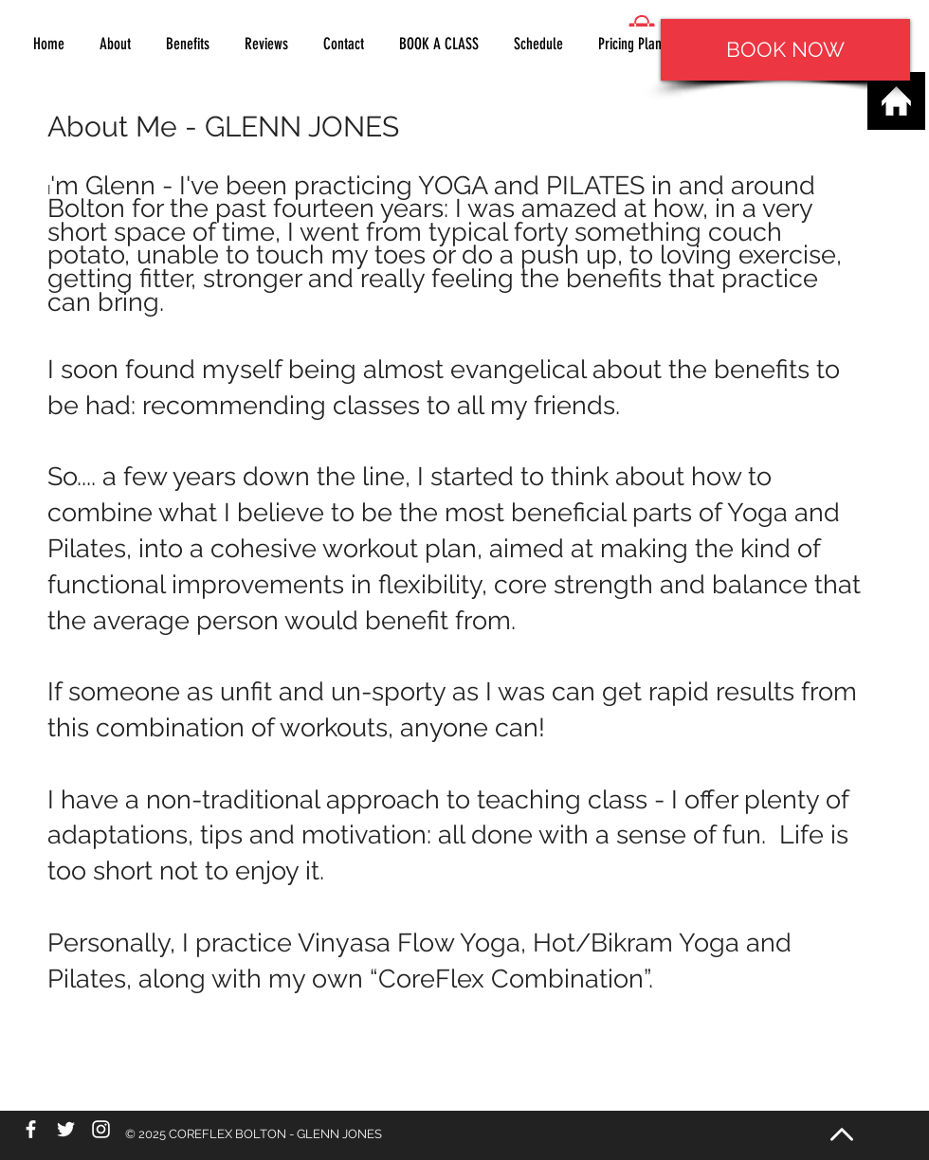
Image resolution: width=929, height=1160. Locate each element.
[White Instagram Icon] (101, 1129)
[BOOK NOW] (785, 50)
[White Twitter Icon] (66, 1129)
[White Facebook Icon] (31, 1129)
